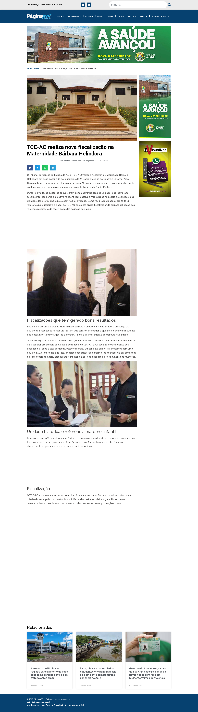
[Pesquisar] (169, 4)
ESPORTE (89, 16)
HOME (29, 68)
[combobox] (138, 4)
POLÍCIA (120, 16)
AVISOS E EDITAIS (160, 16)
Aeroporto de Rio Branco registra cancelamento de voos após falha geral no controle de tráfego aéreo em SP (49, 673)
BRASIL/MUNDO (74, 16)
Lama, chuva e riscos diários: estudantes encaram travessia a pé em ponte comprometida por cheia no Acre (98, 673)
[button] (30, 167)
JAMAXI (110, 16)
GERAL (100, 16)
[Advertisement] (82, 230)
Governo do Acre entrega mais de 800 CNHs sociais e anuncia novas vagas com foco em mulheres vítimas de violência (147, 673)
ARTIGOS (60, 16)
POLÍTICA (132, 16)
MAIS (143, 16)
